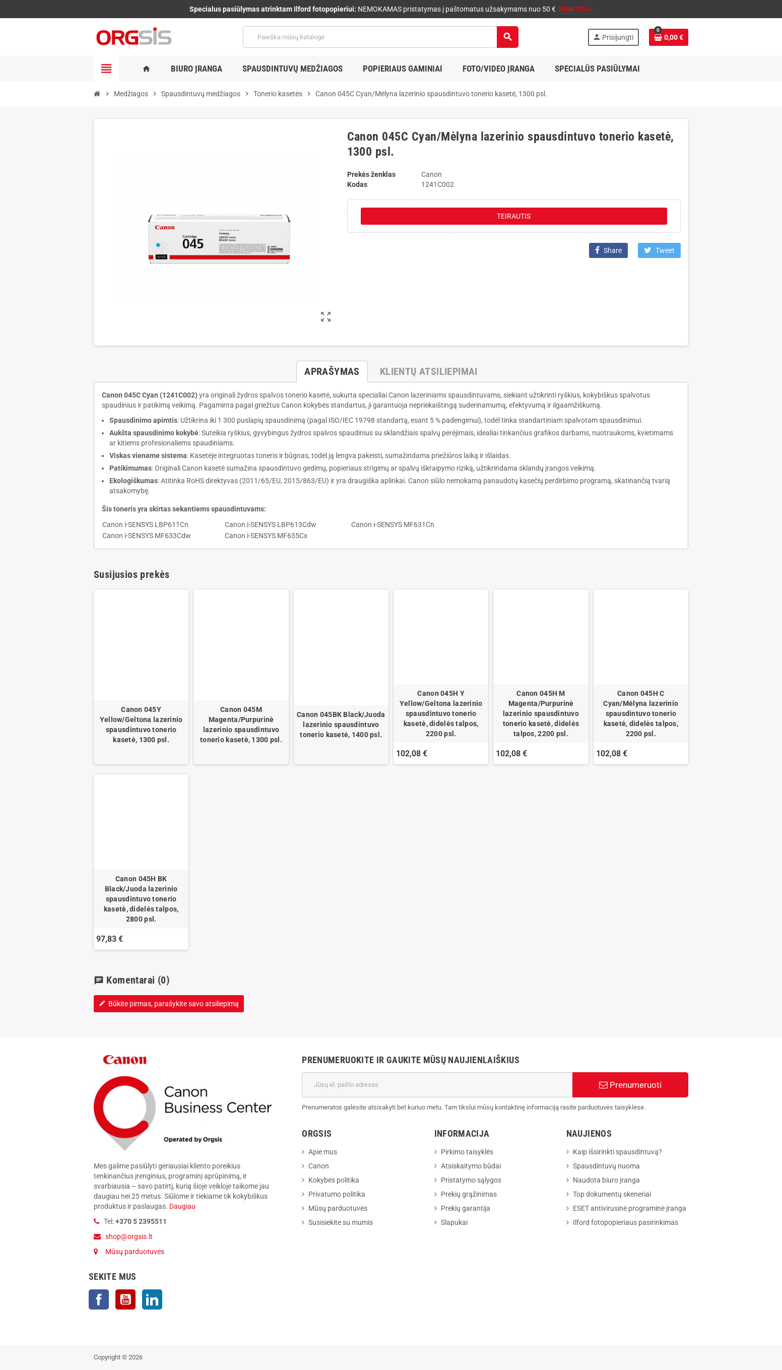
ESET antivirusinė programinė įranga (629, 1208)
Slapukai (454, 1222)
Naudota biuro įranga (606, 1180)
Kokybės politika (333, 1180)
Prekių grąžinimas (469, 1194)
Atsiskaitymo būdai (471, 1166)
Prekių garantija (465, 1208)
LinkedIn (152, 1299)
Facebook (99, 1299)
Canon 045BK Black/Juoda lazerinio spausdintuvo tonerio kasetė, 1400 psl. (341, 724)
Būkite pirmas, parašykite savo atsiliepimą (169, 1004)
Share (608, 250)
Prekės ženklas (371, 174)
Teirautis (514, 216)
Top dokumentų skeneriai (612, 1194)
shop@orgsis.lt (129, 1236)
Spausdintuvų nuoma (606, 1166)
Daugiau (182, 1206)
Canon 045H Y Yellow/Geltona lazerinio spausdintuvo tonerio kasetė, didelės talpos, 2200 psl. (441, 713)
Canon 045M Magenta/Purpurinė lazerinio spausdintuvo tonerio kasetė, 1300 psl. (241, 724)
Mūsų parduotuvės (134, 1252)
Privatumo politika (336, 1194)
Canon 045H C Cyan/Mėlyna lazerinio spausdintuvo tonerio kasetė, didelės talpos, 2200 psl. (640, 713)
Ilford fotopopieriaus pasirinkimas (625, 1222)
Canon (318, 1166)
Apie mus (322, 1152)
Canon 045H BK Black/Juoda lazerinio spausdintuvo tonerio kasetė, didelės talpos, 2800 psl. (141, 899)
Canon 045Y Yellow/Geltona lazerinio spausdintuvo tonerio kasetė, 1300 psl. (141, 724)
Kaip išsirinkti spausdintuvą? (617, 1152)
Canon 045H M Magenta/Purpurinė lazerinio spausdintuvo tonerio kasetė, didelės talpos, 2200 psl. (541, 713)
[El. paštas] (437, 1084)
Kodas (357, 184)
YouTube (125, 1299)
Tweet (659, 250)
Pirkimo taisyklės (467, 1152)
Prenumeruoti (630, 1085)
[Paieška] (380, 37)
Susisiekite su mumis (340, 1222)
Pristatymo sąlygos (471, 1180)
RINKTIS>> (576, 9)
